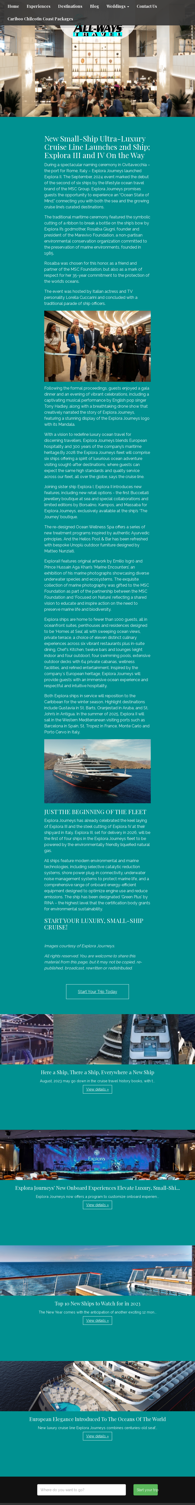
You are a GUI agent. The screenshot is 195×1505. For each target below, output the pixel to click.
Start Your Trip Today (97, 991)
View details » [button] (97, 1089)
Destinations (70, 6)
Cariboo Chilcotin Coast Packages (40, 18)
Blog (94, 6)
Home (13, 6)
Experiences (39, 6)
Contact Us (147, 6)
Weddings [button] (118, 6)
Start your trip (147, 1490)
